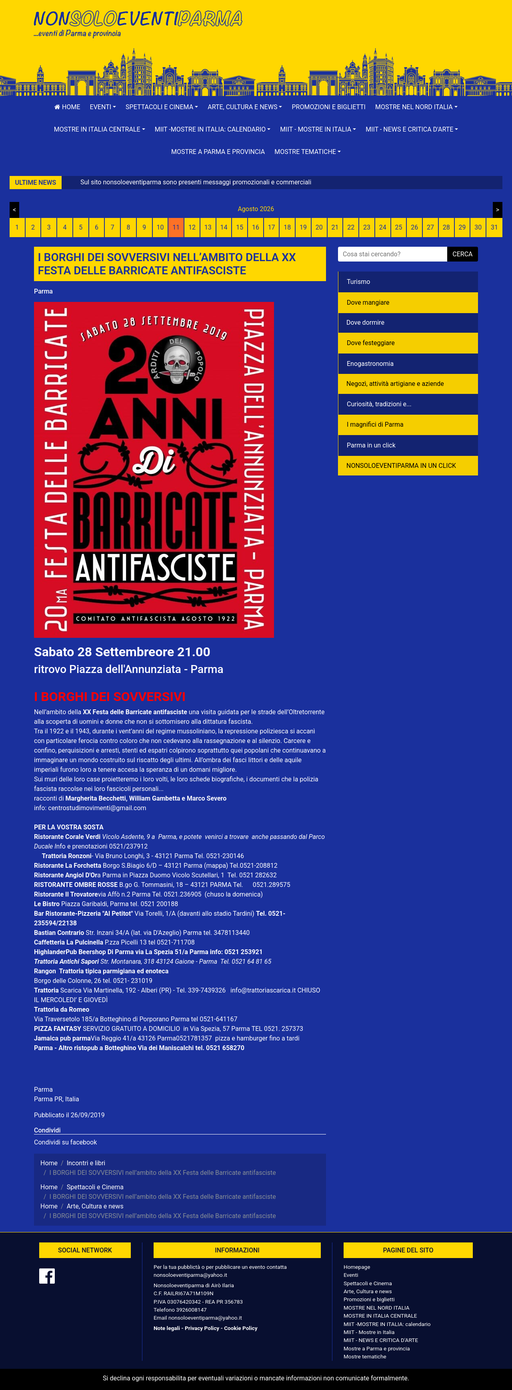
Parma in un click (371, 445)
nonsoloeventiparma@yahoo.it (190, 1275)
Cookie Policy (240, 1328)
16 (255, 227)
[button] (103, 107)
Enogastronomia (370, 363)
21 (335, 227)
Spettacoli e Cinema (368, 1283)
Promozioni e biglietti (329, 107)
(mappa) (217, 865)
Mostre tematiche (365, 1356)
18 (287, 227)
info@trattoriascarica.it (263, 990)
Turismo (358, 282)
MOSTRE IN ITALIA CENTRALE (380, 1315)
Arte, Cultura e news (368, 1291)
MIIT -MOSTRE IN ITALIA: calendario (387, 1324)
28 (446, 227)
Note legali (167, 1328)
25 (398, 227)
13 (208, 227)
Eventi (351, 1275)
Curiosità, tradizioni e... (379, 404)
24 (382, 227)
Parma (43, 291)
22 (350, 227)
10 (160, 227)
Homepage (357, 1267)
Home (67, 107)
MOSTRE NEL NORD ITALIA (377, 1307)
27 (430, 227)
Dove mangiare (368, 302)
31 (494, 227)
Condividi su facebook (65, 1142)
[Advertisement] (370, 32)
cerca (462, 254)
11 (176, 227)
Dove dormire (365, 322)
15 (239, 227)
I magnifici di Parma (375, 424)
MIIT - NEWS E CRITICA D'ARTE (381, 1340)
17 (271, 227)
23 (366, 227)
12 (192, 227)
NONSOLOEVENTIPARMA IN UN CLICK (401, 465)
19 (303, 227)
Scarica (71, 990)
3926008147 (191, 1309)
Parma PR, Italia (56, 1099)
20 (319, 227)
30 (478, 227)
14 (223, 227)
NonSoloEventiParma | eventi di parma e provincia (142, 23)
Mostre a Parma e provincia (218, 152)
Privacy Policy (202, 1328)
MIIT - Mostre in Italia (369, 1332)
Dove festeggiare (371, 343)
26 (414, 227)
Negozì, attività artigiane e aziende (395, 383)
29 (462, 227)
